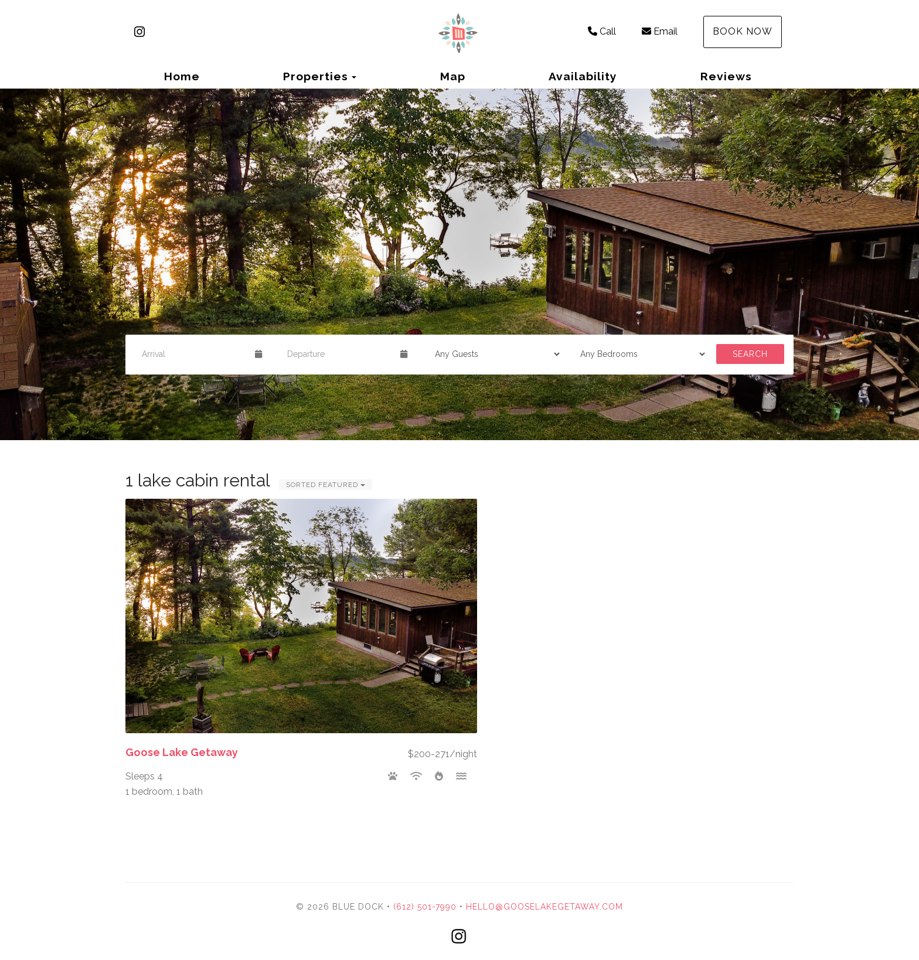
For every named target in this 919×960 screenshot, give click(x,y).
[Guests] (493, 354)
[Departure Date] (338, 354)
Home (182, 76)
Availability (583, 76)
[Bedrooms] (639, 354)
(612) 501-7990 (425, 906)
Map (452, 76)
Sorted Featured (325, 485)
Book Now (742, 31)
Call (602, 31)
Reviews (726, 76)
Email (660, 31)
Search (750, 354)
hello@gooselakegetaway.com (544, 906)
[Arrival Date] (193, 354)
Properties (315, 76)
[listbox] (459, 264)
